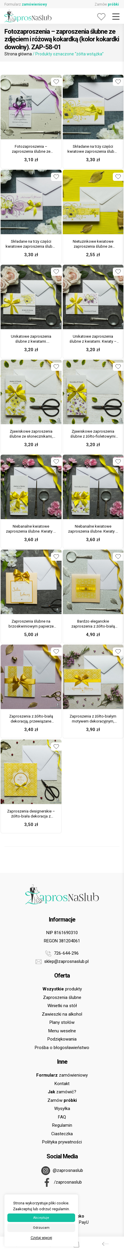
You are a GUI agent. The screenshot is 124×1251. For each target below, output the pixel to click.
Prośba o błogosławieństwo (62, 1047)
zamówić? (62, 1091)
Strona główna (18, 54)
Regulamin (62, 1125)
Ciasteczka (62, 1133)
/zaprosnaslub (62, 1182)
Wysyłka (62, 1108)
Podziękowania (62, 1039)
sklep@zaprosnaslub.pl (62, 961)
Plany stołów (62, 1022)
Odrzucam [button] (41, 1228)
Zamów (107, 4)
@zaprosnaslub (62, 1170)
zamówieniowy (62, 1075)
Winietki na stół (62, 1005)
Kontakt (62, 1083)
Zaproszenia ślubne (62, 997)
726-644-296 (62, 953)
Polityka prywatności (62, 1142)
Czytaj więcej (41, 1238)
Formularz (25, 4)
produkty (62, 989)
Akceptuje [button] (41, 1218)
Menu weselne (62, 1031)
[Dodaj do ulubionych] (56, 82)
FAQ (62, 1117)
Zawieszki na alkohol (62, 1014)
